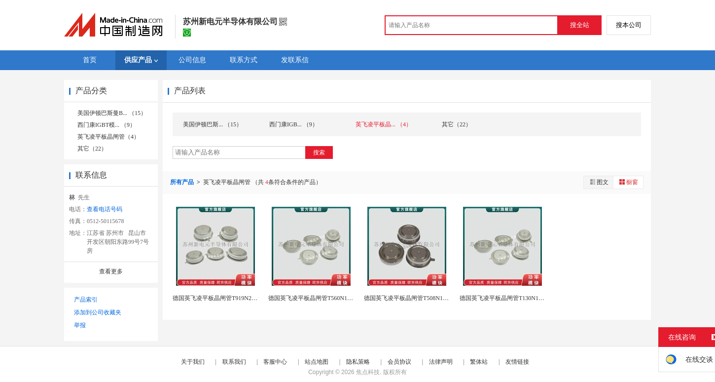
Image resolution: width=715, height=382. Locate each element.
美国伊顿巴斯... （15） (212, 124)
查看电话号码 (104, 209)
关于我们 (193, 361)
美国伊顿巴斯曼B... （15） (111, 113)
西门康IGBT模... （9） (106, 124)
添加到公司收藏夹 (97, 312)
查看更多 (111, 271)
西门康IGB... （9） (293, 124)
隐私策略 (358, 361)
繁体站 (479, 361)
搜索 (319, 152)
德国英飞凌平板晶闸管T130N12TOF (506, 298)
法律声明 (441, 361)
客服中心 (275, 361)
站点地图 (316, 361)
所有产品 (182, 182)
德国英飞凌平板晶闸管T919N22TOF (219, 298)
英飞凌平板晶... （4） (384, 124)
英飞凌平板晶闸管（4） (108, 136)
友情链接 (517, 361)
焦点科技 (368, 372)
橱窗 (628, 182)
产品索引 (86, 299)
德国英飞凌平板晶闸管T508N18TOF (410, 298)
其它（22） (92, 148)
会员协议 (399, 361)
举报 (80, 325)
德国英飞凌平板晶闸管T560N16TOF (314, 298)
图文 (598, 182)
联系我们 (234, 361)
